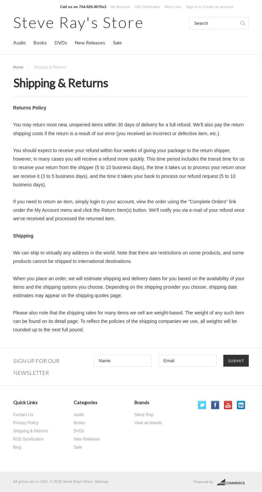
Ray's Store (78, 22)
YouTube (228, 405)
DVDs (61, 42)
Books (40, 42)
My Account (120, 7)
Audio (19, 42)
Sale (117, 42)
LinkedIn (241, 405)
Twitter (202, 405)
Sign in (192, 7)
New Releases (90, 42)
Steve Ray (143, 414)
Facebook (215, 405)
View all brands (148, 423)
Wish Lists (173, 7)
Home (18, 67)
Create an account (218, 7)
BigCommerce (233, 482)
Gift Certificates (147, 7)
